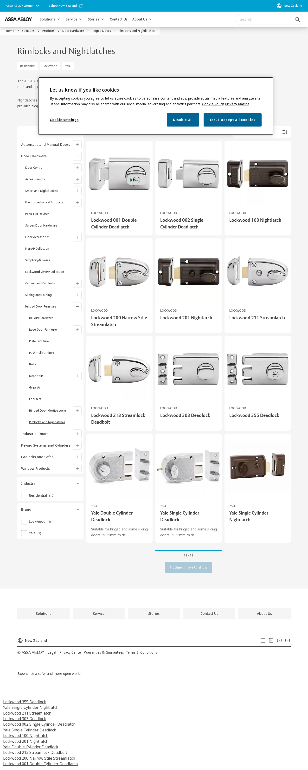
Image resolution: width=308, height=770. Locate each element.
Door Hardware (34, 156)
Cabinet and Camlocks (40, 283)
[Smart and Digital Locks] (77, 191)
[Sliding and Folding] (77, 295)
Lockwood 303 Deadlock (24, 718)
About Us (139, 19)
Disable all (183, 119)
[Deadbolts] (77, 376)
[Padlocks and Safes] (77, 457)
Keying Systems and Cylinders (45, 445)
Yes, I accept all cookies (233, 119)
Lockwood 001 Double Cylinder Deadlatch (40, 763)
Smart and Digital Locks (41, 191)
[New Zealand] (289, 5)
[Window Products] (77, 468)
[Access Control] (77, 179)
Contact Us (119, 19)
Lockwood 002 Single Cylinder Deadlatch (39, 724)
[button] (58, 19)
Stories (93, 19)
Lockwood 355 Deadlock (24, 701)
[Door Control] (77, 167)
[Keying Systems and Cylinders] (77, 445)
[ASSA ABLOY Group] (23, 6)
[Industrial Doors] (77, 433)
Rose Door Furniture (43, 330)
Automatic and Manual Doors (45, 144)
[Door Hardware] (77, 156)
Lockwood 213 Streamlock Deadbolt (35, 752)
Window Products (35, 468)
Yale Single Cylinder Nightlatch (30, 707)
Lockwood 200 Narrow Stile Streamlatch (39, 758)
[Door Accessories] (77, 237)
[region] (155, 106)
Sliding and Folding (38, 295)
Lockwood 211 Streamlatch (27, 713)
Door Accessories (37, 237)
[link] (66, 5)
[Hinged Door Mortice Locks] (77, 410)
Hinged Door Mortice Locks (48, 410)
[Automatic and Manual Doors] (77, 144)
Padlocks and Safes (37, 457)
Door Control (34, 168)
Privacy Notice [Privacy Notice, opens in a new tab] (237, 104)
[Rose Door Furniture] (77, 329)
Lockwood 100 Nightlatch (25, 735)
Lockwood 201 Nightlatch (25, 741)
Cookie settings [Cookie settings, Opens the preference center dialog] (64, 119)
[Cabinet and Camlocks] (77, 283)
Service (71, 19)
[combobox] (269, 19)
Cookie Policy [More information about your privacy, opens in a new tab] (213, 104)
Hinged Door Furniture (40, 306)
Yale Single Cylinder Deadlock (29, 730)
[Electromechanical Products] (77, 202)
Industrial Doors (34, 433)
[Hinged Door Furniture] (77, 306)
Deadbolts (36, 376)
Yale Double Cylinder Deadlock (30, 747)
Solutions (47, 19)
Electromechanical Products (44, 202)
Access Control (35, 179)
